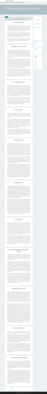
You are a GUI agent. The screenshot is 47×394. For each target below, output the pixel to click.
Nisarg (30, 392)
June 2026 (36, 60)
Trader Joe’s (25, 99)
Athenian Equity (19, 182)
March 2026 (36, 64)
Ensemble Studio (19, 140)
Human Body (18, 219)
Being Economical (18, 328)
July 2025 (36, 67)
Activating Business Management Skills (19, 250)
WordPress (25, 392)
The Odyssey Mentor (19, 82)
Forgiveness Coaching (18, 288)
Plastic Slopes (19, 109)
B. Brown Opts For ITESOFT (18, 46)
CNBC (24, 91)
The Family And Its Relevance (18, 357)
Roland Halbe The (20, 144)
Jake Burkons (11, 95)
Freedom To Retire (18, 22)
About (35, 44)
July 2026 (36, 58)
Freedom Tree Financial (9, 0)
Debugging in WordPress (9, 18)
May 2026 (36, 61)
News (35, 52)
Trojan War (19, 101)
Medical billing (16, 89)
